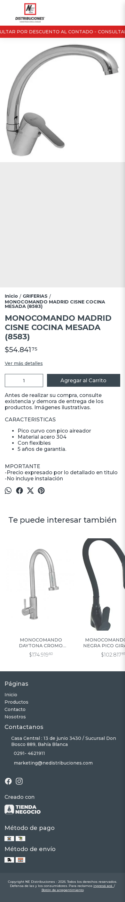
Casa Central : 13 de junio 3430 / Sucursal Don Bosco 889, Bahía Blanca (60, 741)
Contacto (15, 709)
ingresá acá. (103, 886)
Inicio (10, 695)
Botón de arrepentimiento (63, 890)
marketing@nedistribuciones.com (48, 763)
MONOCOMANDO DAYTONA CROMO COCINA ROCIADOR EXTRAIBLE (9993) (41, 643)
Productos (16, 702)
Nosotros (15, 717)
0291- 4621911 (24, 753)
